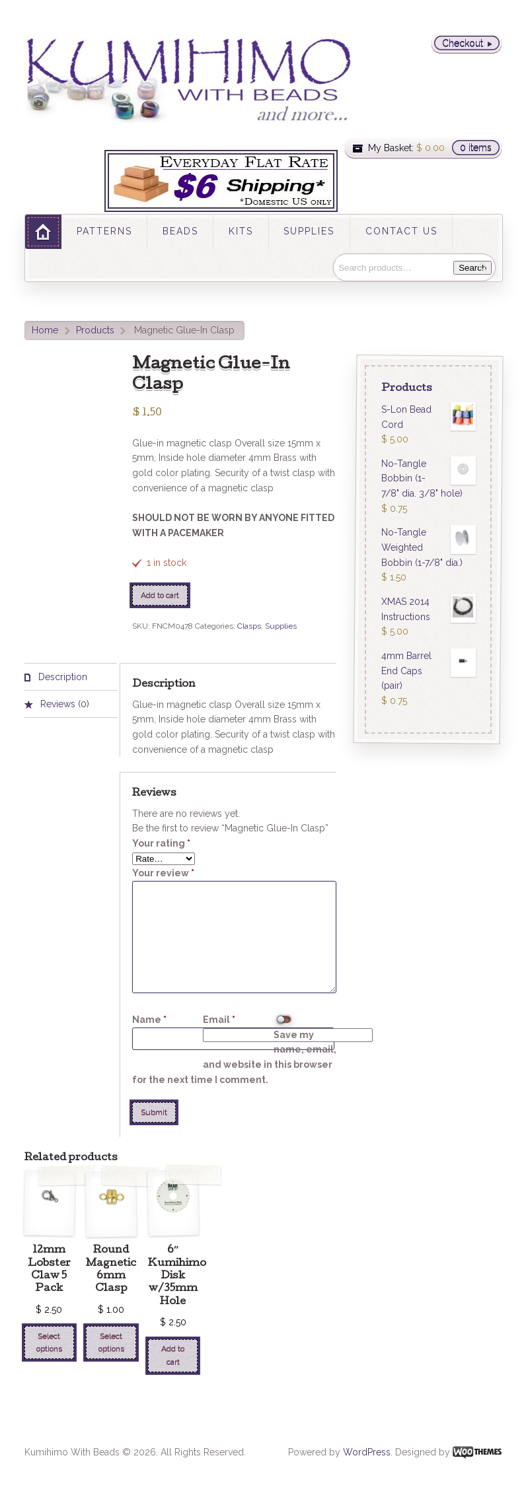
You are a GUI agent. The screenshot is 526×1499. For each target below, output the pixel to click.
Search (472, 268)
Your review (163, 873)
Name (149, 1019)
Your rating (161, 843)
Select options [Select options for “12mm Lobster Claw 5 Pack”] (49, 1342)
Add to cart (160, 595)
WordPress (367, 1452)
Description (61, 677)
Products (95, 330)
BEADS (180, 231)
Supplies (281, 626)
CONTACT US (401, 231)
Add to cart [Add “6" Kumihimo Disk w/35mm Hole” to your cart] (172, 1355)
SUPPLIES (308, 231)
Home (45, 330)
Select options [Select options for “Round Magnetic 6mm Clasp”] (111, 1342)
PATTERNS (104, 231)
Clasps (249, 626)
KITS (241, 231)
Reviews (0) (63, 704)
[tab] (71, 677)
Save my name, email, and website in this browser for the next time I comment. (234, 1057)
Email (219, 1019)
